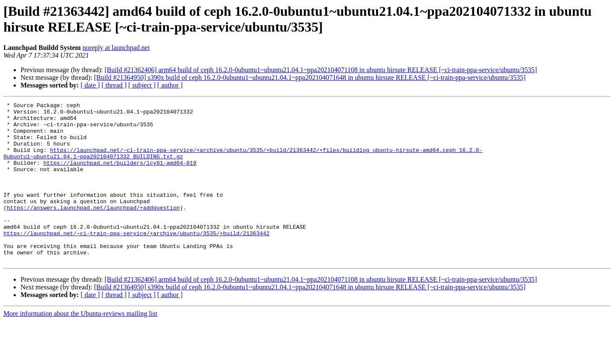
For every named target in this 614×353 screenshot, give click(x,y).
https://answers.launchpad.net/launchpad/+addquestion (93, 229)
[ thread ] (114, 85)
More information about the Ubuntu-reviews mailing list (80, 345)
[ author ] (170, 85)
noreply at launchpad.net (116, 47)
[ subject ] (142, 85)
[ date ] (90, 85)
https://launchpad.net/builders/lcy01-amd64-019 (120, 175)
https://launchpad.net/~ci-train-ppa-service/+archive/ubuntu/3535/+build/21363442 (136, 260)
